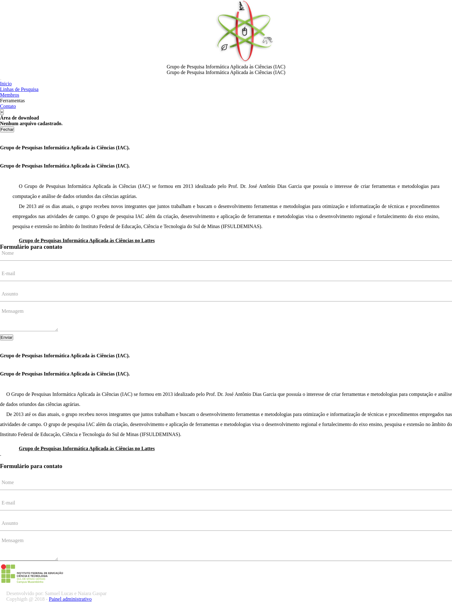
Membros (9, 95)
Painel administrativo (70, 599)
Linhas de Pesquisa (19, 89)
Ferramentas (12, 100)
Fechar (7, 129)
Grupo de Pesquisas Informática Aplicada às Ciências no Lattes (87, 240)
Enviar (7, 337)
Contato (8, 106)
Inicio (6, 83)
